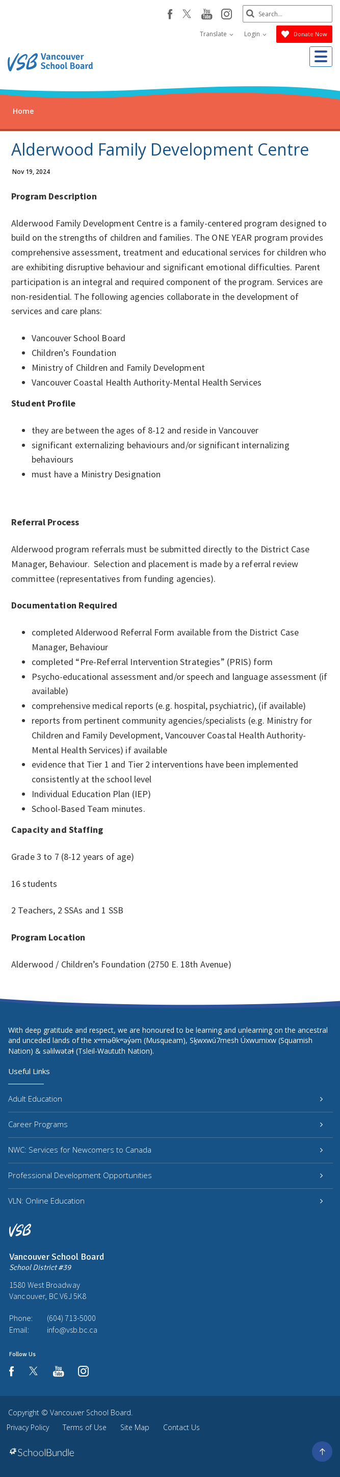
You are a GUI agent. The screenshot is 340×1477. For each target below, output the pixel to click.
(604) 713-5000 (71, 1318)
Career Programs (165, 1124)
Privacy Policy (28, 1427)
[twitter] (184, 15)
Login (255, 34)
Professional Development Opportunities (165, 1175)
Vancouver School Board (90, 1412)
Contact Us (181, 1427)
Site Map (134, 1427)
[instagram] (224, 15)
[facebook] (168, 14)
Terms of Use (85, 1427)
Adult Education (165, 1098)
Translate (216, 34)
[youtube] (204, 15)
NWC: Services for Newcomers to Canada (165, 1149)
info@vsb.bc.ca (72, 1330)
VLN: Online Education (165, 1200)
